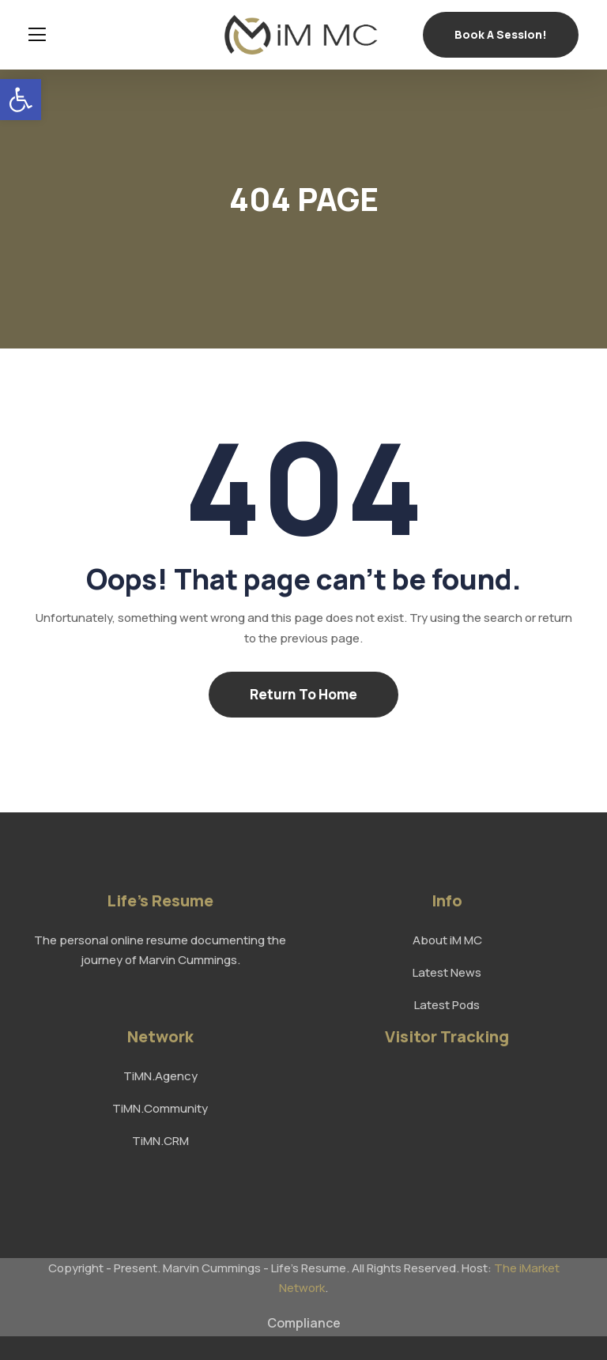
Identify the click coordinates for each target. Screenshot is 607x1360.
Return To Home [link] (303, 694)
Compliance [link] (304, 1323)
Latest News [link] (447, 972)
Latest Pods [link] (447, 1004)
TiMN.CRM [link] (160, 1140)
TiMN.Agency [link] (160, 1076)
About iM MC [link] (447, 940)
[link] (20, 99)
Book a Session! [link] (500, 34)
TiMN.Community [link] (160, 1108)
